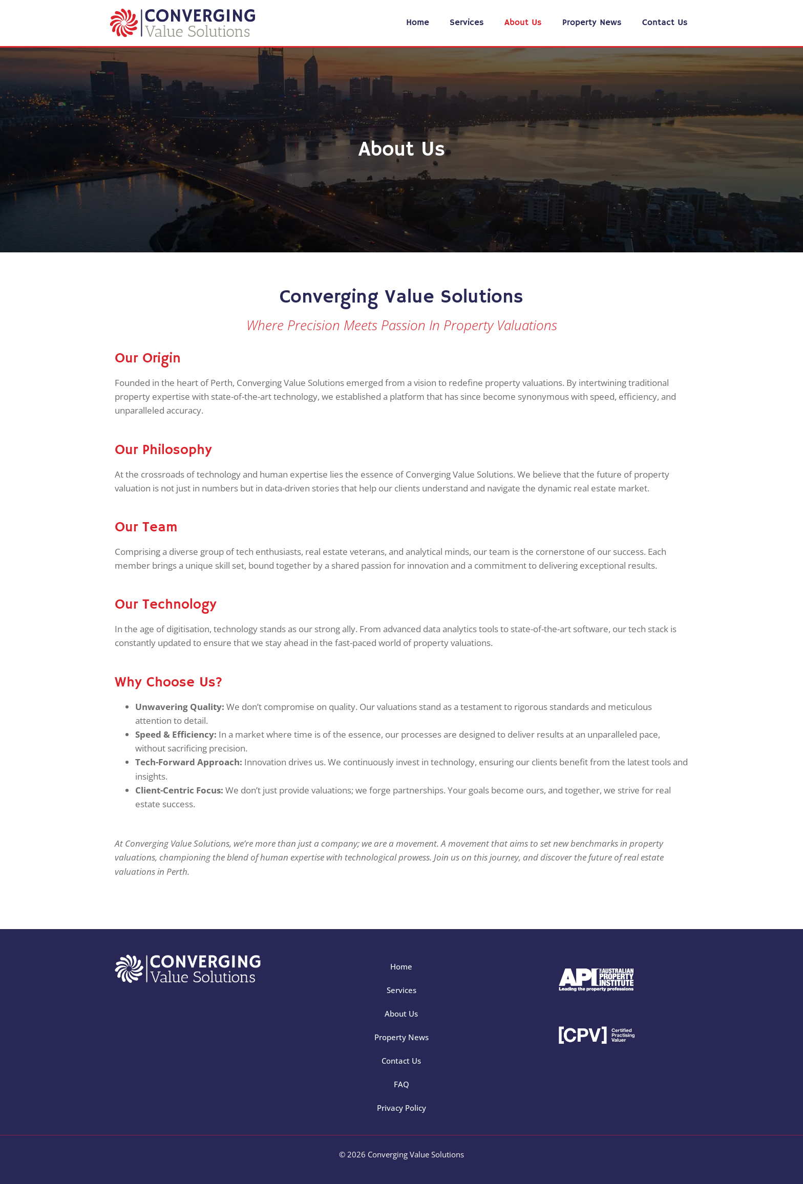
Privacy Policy (401, 1108)
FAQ (401, 1084)
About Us (523, 22)
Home (417, 22)
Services (467, 22)
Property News (592, 22)
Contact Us (665, 22)
